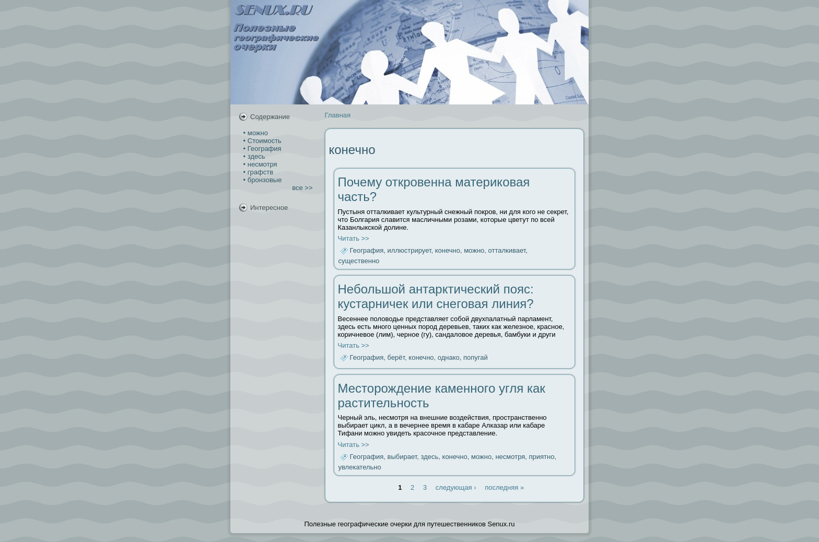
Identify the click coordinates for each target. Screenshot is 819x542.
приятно (542, 457)
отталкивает (507, 251)
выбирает (402, 457)
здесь (430, 457)
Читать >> (353, 238)
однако (449, 358)
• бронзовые (261, 180)
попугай (475, 358)
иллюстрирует (409, 251)
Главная (337, 115)
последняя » (504, 487)
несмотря (510, 457)
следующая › (456, 487)
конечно (447, 251)
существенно (359, 261)
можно (474, 251)
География (367, 251)
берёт (396, 358)
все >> (302, 188)
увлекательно (359, 467)
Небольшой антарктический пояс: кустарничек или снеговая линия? (436, 296)
